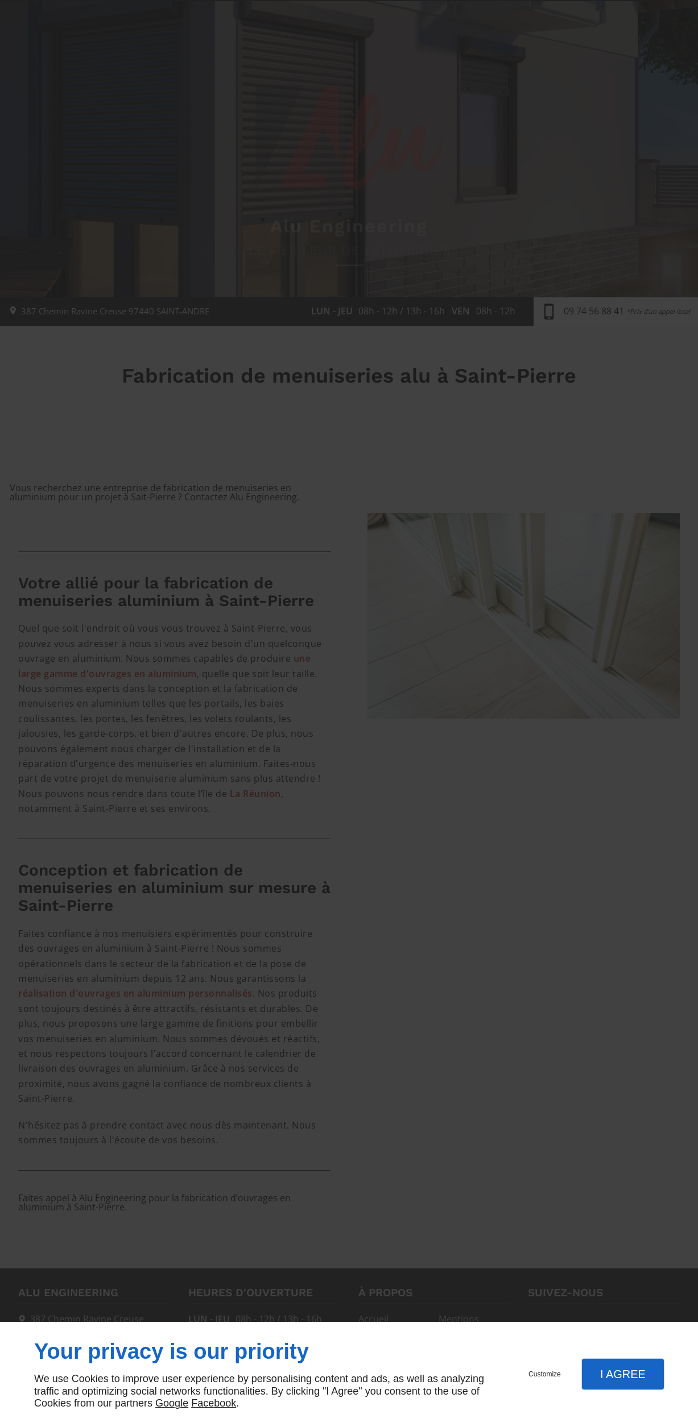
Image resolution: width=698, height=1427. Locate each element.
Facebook (213, 1403)
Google (171, 1403)
